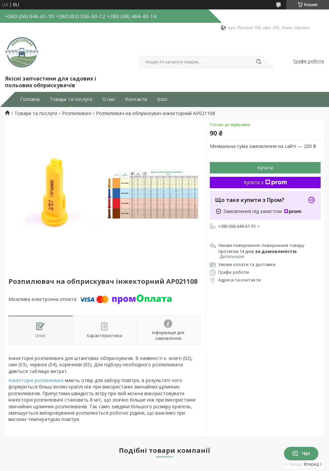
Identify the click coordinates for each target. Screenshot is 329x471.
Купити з (265, 182)
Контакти (136, 99)
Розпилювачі (76, 113)
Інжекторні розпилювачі (35, 380)
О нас (108, 99)
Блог (162, 99)
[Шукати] (258, 62)
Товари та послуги (71, 99)
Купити (265, 167)
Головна (30, 99)
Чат (301, 454)
